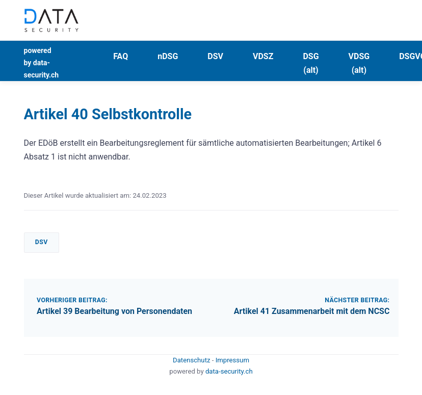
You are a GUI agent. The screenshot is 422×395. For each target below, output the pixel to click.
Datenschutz (192, 360)
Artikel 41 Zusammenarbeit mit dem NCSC (312, 311)
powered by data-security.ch (41, 62)
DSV (215, 56)
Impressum (232, 360)
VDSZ (263, 56)
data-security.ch (229, 371)
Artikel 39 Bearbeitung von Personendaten (114, 311)
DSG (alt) (311, 63)
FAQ (120, 56)
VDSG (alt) (359, 63)
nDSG (167, 56)
